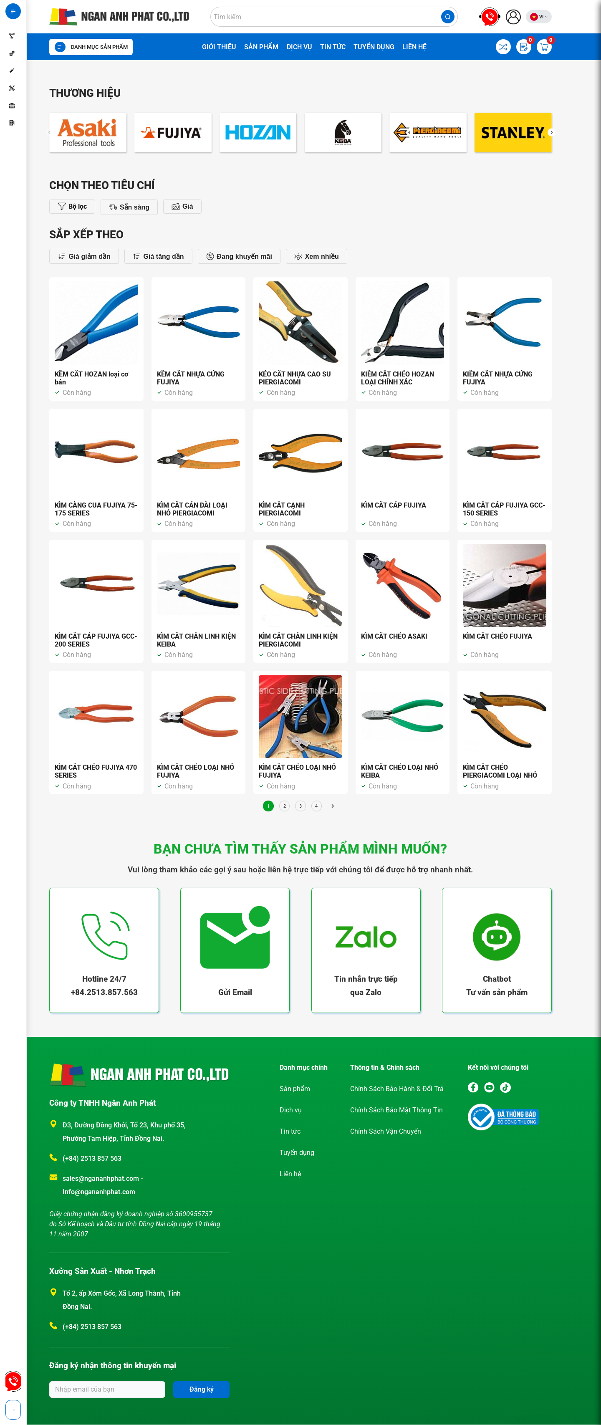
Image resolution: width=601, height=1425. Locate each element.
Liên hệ (414, 47)
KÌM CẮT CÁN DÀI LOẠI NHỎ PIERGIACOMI (192, 509)
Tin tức (333, 47)
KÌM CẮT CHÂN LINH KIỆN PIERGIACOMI (298, 640)
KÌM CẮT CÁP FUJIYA (393, 505)
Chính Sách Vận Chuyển (385, 1131)
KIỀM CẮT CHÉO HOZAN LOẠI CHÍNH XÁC (397, 378)
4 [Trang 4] (316, 806)
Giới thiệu (219, 47)
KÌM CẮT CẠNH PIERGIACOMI (282, 509)
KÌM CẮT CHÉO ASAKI (394, 636)
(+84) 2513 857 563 (92, 1158)
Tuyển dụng (374, 47)
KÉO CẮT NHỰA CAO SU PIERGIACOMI (295, 378)
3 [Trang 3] (300, 806)
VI (541, 17)
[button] (552, 142)
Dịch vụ (299, 47)
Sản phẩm (261, 47)
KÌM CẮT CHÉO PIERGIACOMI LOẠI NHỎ (500, 771)
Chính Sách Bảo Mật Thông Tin (396, 1110)
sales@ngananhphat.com (102, 1178)
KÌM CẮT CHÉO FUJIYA (497, 636)
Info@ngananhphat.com (99, 1192)
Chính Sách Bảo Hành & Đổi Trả (397, 1089)
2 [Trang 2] (284, 806)
